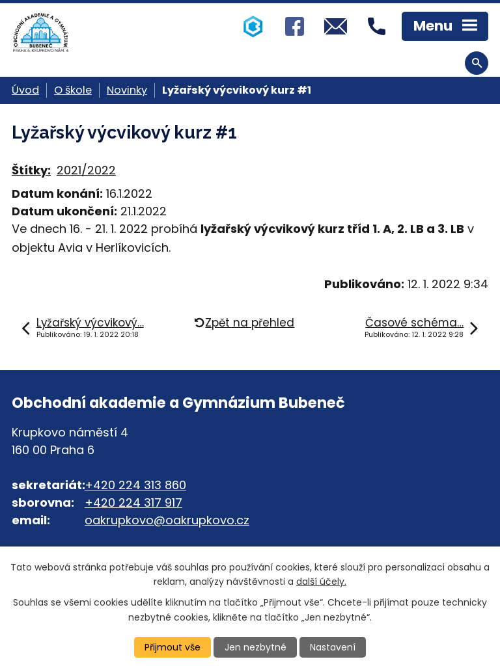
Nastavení (332, 647)
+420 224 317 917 (133, 502)
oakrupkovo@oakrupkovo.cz (167, 520)
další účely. (321, 581)
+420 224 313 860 (135, 485)
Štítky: (31, 170)
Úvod (25, 90)
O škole (73, 90)
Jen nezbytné (255, 647)
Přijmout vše (173, 647)
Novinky (127, 90)
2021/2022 (86, 170)
